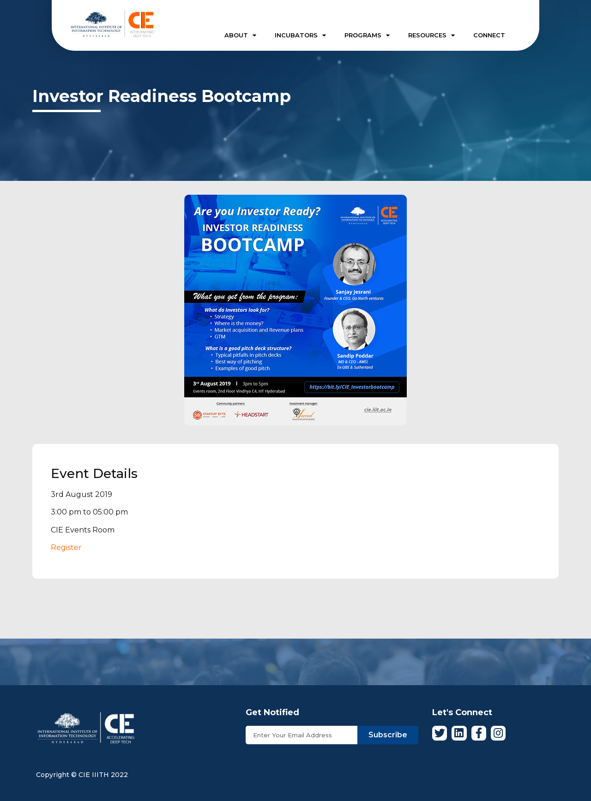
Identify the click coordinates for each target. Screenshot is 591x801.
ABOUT (240, 35)
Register (66, 547)
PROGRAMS (367, 35)
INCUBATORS (300, 35)
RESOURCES (431, 35)
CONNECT (489, 35)
